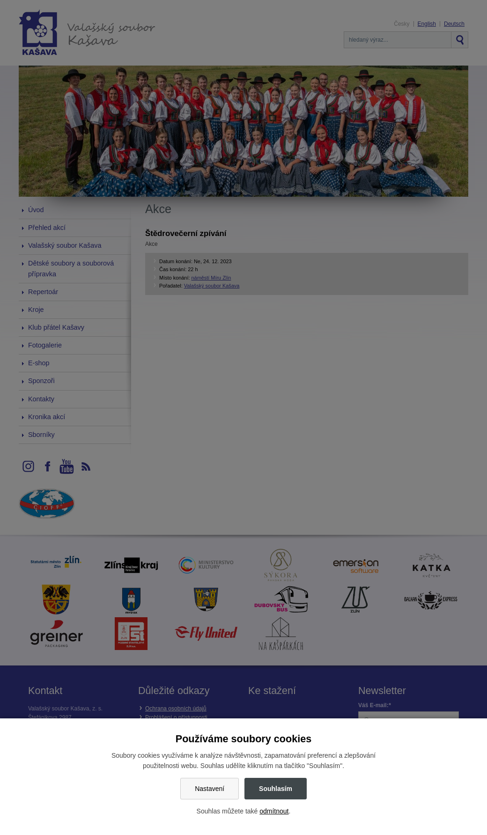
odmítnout (273, 811)
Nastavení (209, 788)
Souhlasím (275, 788)
